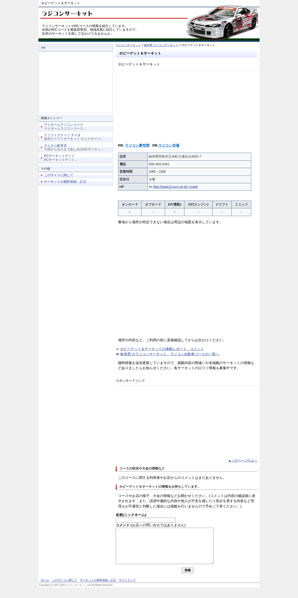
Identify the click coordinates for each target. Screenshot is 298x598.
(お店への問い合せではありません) (151, 525)
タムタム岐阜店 (55, 145)
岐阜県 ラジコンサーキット (161, 45)
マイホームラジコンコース (63, 124)
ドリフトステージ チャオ (62, 135)
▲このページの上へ (242, 460)
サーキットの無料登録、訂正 (65, 181)
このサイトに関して (58, 175)
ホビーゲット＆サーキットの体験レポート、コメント (162, 349)
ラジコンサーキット (128, 45)
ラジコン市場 (168, 145)
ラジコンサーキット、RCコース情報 (66, 13)
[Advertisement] (186, 105)
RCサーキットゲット (59, 156)
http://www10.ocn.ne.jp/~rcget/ (175, 187)
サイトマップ (127, 587)
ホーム (45, 587)
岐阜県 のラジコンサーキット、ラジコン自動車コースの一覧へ (169, 354)
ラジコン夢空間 (137, 145)
